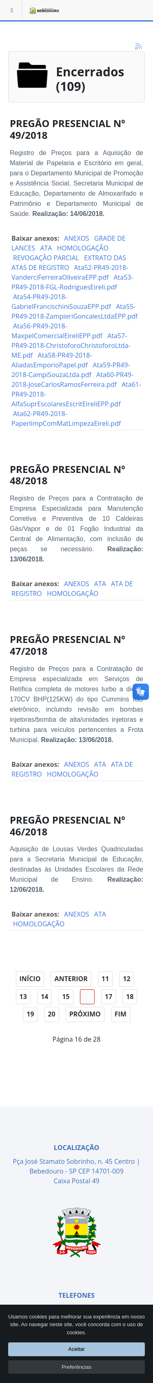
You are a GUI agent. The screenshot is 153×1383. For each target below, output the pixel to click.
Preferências (76, 1367)
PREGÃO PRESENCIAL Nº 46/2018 (67, 825)
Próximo (85, 1014)
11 (105, 978)
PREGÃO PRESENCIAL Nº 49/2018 (67, 129)
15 (65, 996)
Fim (120, 1014)
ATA (46, 248)
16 (87, 996)
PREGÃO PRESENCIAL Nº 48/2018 (67, 475)
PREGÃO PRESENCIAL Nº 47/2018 (67, 645)
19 (30, 1014)
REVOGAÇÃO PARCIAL (47, 257)
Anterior (70, 978)
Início (30, 978)
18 (129, 996)
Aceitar (76, 1349)
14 (44, 996)
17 (108, 996)
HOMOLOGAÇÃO (83, 248)
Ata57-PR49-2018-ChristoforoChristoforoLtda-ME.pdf (71, 345)
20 (51, 1014)
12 (126, 978)
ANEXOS (77, 238)
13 (23, 996)
